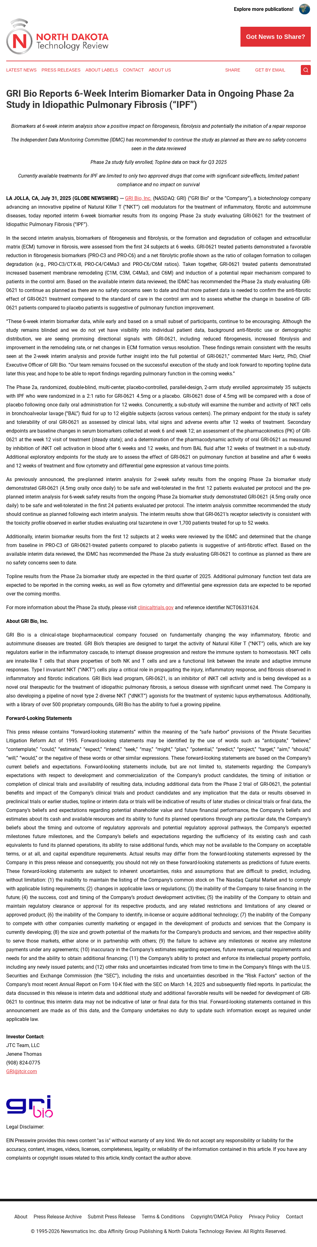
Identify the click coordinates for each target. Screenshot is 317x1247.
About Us (160, 69)
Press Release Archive (58, 1217)
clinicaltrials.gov (156, 607)
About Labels (102, 69)
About (20, 1217)
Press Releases (61, 69)
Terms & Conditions (163, 1217)
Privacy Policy (264, 1217)
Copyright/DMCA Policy (217, 1217)
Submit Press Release (111, 1217)
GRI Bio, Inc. (138, 198)
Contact (133, 69)
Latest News (21, 69)
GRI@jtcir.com (21, 1071)
